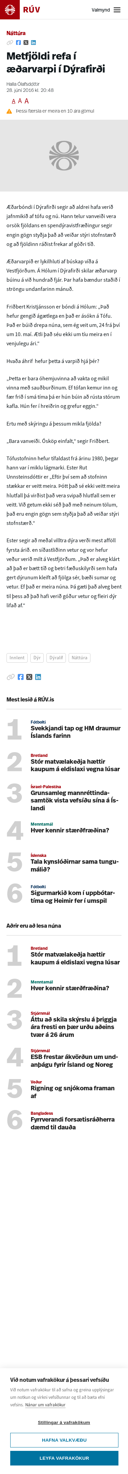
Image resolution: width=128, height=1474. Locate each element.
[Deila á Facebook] (18, 42)
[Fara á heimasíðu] (26, 9)
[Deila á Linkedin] (33, 42)
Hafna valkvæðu (64, 1440)
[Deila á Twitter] (26, 42)
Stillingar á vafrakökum (64, 1422)
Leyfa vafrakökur (64, 1458)
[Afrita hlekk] (9, 42)
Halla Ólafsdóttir (23, 84)
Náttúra (16, 33)
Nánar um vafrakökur (45, 1405)
